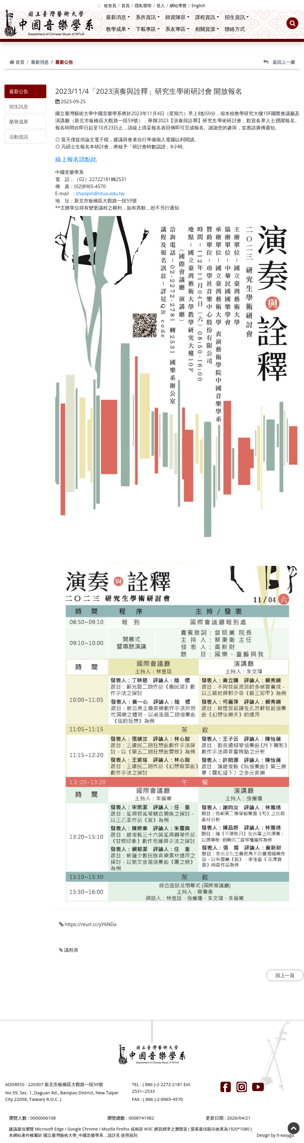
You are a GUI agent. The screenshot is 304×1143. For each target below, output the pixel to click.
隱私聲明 (143, 5)
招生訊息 (18, 106)
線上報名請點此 (76, 159)
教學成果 (118, 29)
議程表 (68, 950)
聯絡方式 (235, 29)
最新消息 (118, 17)
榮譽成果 (18, 121)
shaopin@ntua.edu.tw (100, 193)
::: (99, 5)
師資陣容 (177, 17)
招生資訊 (237, 17)
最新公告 (18, 91)
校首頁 (110, 5)
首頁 (125, 5)
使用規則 (129, 1135)
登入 (160, 5)
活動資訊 (18, 137)
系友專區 (177, 29)
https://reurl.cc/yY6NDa (88, 924)
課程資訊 (207, 17)
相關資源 (207, 29)
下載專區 (148, 29)
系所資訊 (148, 17)
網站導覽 (178, 5)
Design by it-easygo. (276, 1135)
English (198, 5)
